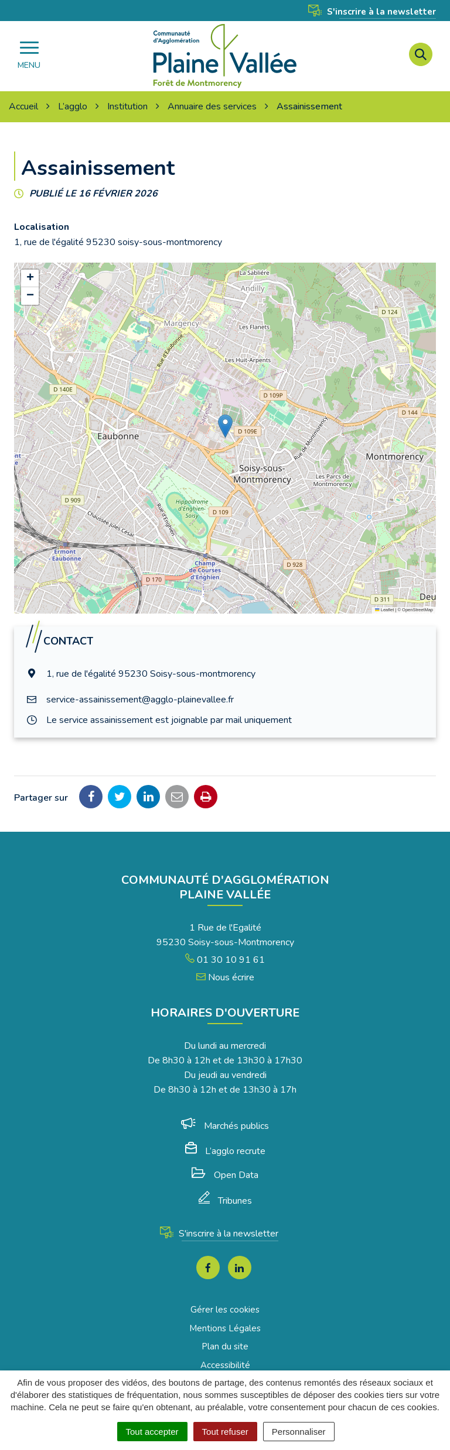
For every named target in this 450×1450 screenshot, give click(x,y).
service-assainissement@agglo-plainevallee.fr (140, 699)
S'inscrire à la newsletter (372, 12)
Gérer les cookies (225, 1309)
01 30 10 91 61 (225, 959)
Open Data (225, 1175)
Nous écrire (225, 977)
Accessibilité (225, 1365)
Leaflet (384, 609)
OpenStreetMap (417, 609)
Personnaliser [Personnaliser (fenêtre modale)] (299, 1432)
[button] (225, 426)
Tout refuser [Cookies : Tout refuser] (225, 1432)
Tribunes (225, 1200)
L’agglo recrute (225, 1151)
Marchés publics (225, 1126)
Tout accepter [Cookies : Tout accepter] (152, 1432)
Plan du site (225, 1346)
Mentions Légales (225, 1328)
